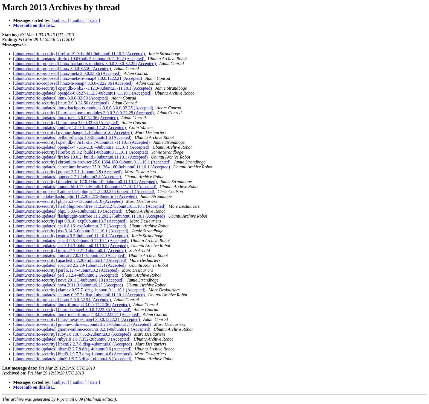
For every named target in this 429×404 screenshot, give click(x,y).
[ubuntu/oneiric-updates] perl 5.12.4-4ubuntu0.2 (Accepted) (66, 275)
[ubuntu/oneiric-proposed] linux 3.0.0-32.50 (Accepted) (62, 68)
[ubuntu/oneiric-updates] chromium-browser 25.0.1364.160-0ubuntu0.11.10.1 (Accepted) (92, 167)
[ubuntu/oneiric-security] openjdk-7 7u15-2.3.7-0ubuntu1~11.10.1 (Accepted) (82, 142)
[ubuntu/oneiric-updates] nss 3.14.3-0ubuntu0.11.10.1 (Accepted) (71, 245)
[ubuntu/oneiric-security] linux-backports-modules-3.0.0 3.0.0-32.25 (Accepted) (84, 112)
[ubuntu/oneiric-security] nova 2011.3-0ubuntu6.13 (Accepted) (68, 280)
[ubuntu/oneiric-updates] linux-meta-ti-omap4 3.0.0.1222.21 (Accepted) (77, 314)
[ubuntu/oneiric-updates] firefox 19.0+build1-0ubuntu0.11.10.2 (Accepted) (79, 58)
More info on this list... (34, 25)
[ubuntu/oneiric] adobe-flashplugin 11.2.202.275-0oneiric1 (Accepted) (75, 196)
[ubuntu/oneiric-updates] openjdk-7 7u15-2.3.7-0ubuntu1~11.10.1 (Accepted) (81, 147)
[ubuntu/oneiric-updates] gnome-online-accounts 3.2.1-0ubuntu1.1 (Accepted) (82, 329)
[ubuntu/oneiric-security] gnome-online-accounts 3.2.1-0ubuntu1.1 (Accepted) (82, 324)
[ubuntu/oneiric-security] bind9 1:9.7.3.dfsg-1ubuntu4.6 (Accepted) (73, 354)
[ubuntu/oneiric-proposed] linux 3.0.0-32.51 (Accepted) (62, 299)
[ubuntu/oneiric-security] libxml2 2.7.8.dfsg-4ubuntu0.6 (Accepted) (73, 344)
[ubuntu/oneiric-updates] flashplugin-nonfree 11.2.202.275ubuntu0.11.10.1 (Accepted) (89, 216)
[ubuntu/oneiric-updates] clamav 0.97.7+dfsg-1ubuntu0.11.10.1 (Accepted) (79, 294)
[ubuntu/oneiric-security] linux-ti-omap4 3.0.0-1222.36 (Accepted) (72, 309)
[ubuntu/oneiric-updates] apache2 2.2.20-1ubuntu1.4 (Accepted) (70, 265)
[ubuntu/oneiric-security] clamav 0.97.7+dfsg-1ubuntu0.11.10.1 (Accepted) (79, 290)
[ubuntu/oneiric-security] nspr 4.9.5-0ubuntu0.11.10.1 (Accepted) (71, 235)
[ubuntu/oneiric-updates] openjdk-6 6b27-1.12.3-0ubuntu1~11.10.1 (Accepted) (82, 93)
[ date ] (94, 20)
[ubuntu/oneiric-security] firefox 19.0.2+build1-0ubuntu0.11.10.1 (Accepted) (81, 152)
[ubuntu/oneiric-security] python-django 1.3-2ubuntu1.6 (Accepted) (73, 132)
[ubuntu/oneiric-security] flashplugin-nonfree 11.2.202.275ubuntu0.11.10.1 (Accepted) (89, 206)
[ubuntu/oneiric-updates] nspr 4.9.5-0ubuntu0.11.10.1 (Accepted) (71, 240)
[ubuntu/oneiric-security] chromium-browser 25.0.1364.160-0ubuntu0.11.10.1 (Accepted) (92, 162)
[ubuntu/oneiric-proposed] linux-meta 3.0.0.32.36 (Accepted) (67, 73)
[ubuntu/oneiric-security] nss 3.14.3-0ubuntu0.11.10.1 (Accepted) (71, 231)
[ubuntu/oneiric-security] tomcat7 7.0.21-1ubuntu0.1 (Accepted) (70, 250)
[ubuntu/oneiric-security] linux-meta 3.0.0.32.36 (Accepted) (66, 122)
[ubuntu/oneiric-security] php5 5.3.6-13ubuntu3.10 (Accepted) (68, 201)
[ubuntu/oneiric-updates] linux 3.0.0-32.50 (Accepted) (61, 98)
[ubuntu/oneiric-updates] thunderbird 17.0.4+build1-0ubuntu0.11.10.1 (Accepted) (85, 186)
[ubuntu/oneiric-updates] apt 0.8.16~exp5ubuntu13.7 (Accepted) (70, 226)
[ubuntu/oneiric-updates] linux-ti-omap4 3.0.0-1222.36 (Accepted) (72, 304)
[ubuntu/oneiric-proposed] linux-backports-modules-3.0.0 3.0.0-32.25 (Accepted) (85, 63)
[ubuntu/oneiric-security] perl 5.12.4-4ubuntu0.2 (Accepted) (66, 270)
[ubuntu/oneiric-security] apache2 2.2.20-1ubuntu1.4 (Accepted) (70, 260)
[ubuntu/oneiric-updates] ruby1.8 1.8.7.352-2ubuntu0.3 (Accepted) (72, 339)
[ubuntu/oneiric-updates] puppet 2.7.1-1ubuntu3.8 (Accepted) (67, 176)
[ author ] (78, 20)
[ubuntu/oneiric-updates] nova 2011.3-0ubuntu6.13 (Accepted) (68, 285)
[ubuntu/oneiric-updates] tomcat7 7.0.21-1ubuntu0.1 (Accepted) (70, 255)
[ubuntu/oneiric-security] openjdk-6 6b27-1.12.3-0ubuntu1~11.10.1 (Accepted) (83, 88)
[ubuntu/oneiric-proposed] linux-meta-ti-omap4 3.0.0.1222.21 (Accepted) (78, 78)
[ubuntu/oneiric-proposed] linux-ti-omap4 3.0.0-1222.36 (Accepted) (73, 83)
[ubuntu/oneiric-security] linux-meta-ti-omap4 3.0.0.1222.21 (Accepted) (77, 319)
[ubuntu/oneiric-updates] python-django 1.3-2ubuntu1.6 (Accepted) (72, 137)
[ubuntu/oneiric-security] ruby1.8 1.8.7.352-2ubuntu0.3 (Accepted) (72, 334)
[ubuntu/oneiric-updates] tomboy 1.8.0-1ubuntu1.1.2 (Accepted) (70, 127)
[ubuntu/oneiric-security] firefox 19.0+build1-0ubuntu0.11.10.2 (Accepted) (79, 53)
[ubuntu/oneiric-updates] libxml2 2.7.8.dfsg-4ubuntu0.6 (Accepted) (72, 349)
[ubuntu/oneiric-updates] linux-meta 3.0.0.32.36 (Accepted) (66, 117)
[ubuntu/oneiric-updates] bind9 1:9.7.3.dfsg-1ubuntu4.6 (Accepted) (72, 358)
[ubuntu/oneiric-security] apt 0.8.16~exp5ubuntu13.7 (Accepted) (70, 221)
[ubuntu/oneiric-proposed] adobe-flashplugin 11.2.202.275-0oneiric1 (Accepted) (84, 191)
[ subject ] (60, 20)
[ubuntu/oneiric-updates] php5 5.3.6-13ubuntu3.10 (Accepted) (68, 211)
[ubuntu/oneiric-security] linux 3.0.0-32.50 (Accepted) (61, 103)
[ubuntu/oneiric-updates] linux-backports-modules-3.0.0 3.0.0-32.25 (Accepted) (83, 108)
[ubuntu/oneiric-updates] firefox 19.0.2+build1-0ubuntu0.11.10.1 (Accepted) (81, 157)
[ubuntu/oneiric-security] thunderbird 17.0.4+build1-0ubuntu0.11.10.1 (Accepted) (85, 181)
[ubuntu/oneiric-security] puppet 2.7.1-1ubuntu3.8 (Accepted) (68, 171)
